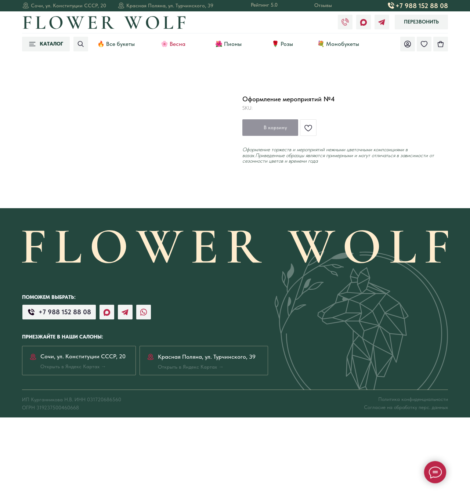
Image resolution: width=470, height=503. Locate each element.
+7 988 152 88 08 (421, 6)
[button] (421, 22)
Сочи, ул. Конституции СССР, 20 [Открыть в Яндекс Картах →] (68, 5)
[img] (440, 44)
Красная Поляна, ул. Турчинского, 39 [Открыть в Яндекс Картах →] (169, 5)
